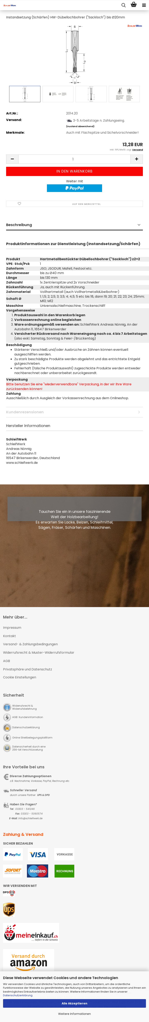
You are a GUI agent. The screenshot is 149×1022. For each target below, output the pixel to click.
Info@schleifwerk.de (30, 818)
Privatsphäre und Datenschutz (27, 669)
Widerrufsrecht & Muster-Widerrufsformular (38, 652)
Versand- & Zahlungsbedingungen (30, 644)
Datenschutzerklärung (17, 995)
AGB (6, 661)
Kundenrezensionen (25, 412)
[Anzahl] (74, 159)
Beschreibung (19, 224)
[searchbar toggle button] (123, 5)
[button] (12, 159)
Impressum (12, 627)
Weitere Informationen (74, 1014)
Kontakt (9, 636)
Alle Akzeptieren (74, 1003)
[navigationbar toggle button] (144, 5)
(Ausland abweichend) (80, 126)
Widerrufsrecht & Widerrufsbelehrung (24, 707)
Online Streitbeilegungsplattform (32, 737)
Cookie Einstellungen (19, 677)
